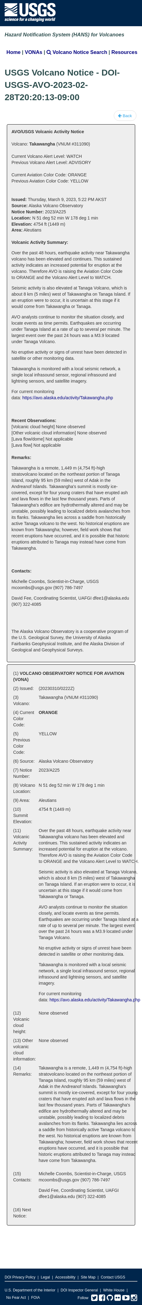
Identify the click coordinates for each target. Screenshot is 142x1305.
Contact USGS (113, 1277)
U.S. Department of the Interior (30, 1290)
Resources (124, 52)
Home (13, 52)
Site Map (88, 1277)
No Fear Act (16, 1297)
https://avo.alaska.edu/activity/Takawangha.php (67, 397)
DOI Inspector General (79, 1290)
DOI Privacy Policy (20, 1277)
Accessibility (65, 1277)
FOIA (35, 1297)
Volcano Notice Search (77, 52)
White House (114, 1290)
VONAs (33, 52)
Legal (45, 1277)
